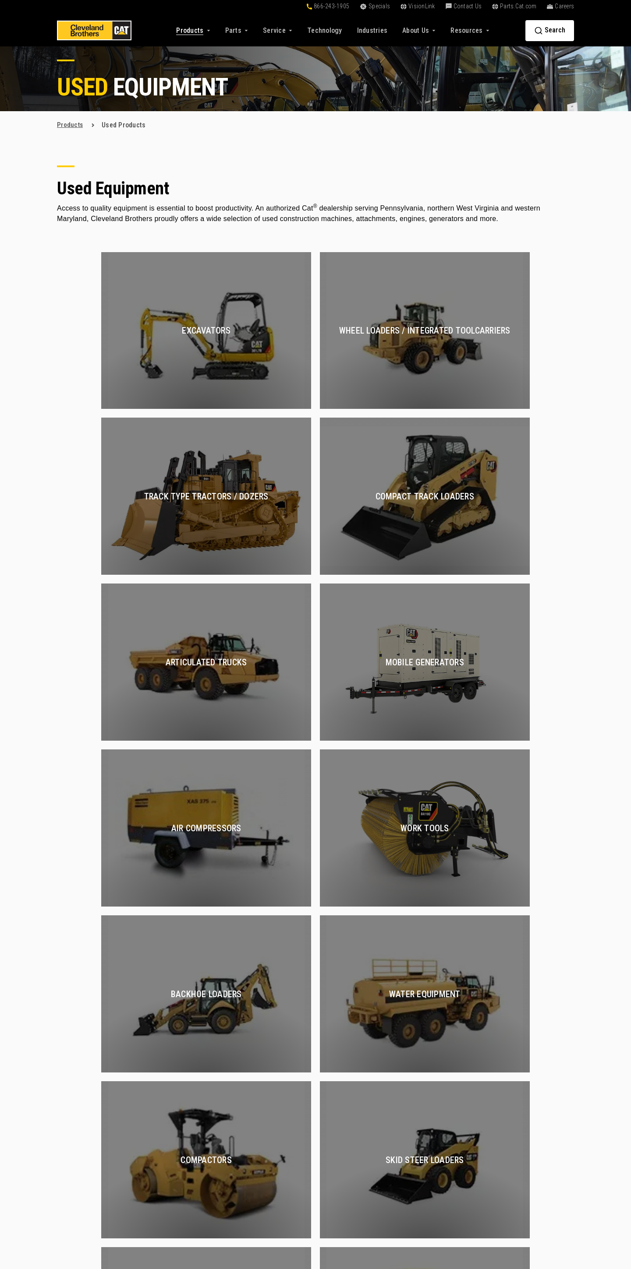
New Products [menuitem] (253, 1045)
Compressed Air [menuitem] (432, 1076)
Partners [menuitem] (508, 1108)
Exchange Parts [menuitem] (256, 1174)
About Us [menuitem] (512, 1030)
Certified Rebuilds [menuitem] (434, 1060)
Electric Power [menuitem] (430, 1197)
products (70, 125)
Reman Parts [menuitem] (251, 1189)
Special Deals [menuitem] (252, 1092)
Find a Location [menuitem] (518, 1092)
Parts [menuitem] (243, 1117)
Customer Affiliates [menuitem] (349, 1116)
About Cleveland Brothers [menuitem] (533, 1045)
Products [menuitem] (250, 1030)
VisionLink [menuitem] (335, 1132)
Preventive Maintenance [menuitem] (444, 1123)
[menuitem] (324, 30)
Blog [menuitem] (326, 1100)
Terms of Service (472, 1223)
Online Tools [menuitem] (339, 1045)
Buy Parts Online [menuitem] (257, 1132)
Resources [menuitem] (340, 1085)
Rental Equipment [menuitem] (258, 1076)
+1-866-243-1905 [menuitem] (521, 1147)
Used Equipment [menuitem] (256, 1060)
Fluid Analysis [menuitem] (429, 1165)
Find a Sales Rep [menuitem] (520, 1076)
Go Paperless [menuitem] (340, 1147)
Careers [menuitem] (507, 1060)
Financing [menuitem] (334, 1060)
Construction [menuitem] (427, 1045)
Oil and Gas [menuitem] (425, 1108)
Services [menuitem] (424, 1030)
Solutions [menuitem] (339, 1030)
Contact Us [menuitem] (516, 1133)
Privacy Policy (422, 1223)
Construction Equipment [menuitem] (443, 1181)
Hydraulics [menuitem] (424, 1092)
